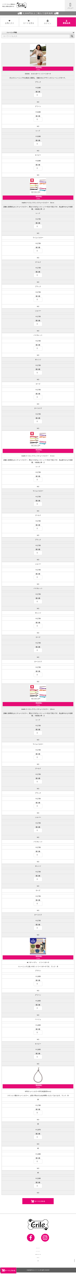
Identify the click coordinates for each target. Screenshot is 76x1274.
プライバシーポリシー (38, 1252)
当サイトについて (38, 1248)
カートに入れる (8, 1270)
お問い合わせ (38, 1258)
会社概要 (38, 1262)
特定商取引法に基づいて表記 (38, 1255)
